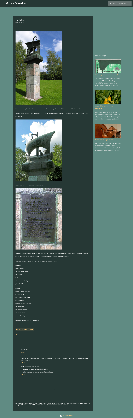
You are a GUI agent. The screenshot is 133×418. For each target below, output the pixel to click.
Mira (22, 366)
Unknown (24, 356)
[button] (17, 26)
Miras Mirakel (16, 3)
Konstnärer (21, 329)
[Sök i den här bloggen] (122, 3)
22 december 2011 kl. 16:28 (31, 366)
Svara (23, 352)
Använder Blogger (66, 415)
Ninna (23, 347)
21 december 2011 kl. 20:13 (35, 356)
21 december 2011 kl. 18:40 (32, 347)
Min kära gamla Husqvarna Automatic (106, 75)
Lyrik (31, 329)
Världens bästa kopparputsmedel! (105, 140)
